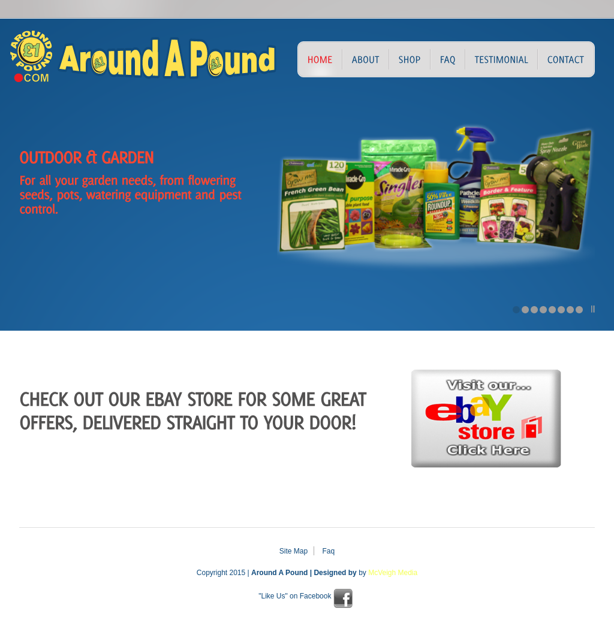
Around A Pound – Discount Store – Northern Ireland (103, 62)
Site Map (293, 551)
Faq (329, 551)
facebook (343, 598)
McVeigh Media (392, 573)
